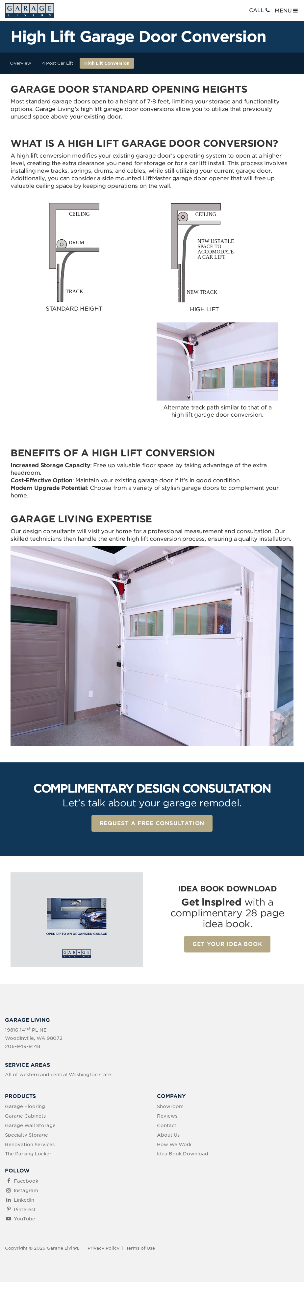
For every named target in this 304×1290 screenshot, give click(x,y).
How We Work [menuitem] (174, 1144)
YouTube (24, 1218)
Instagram (26, 1190)
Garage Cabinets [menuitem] (25, 1116)
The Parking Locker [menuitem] (28, 1153)
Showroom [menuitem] (170, 1106)
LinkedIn (24, 1200)
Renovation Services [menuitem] (30, 1144)
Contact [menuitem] (166, 1125)
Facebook (26, 1181)
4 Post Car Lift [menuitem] (57, 63)
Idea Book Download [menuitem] (182, 1153)
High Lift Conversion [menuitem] (106, 63)
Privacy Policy (103, 1248)
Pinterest (25, 1209)
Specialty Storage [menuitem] (26, 1135)
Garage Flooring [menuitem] (25, 1106)
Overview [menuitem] (20, 63)
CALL (260, 10)
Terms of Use (140, 1248)
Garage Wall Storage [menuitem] (30, 1125)
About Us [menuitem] (168, 1135)
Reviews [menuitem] (167, 1116)
